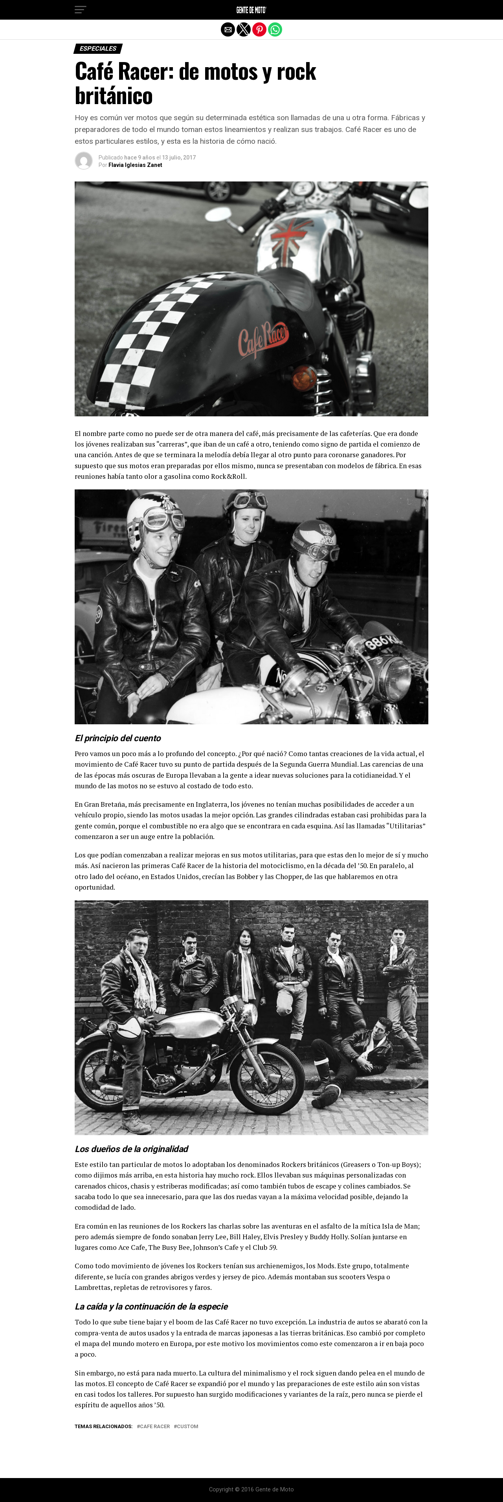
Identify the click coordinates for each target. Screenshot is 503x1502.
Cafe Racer (155, 1426)
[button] (80, 10)
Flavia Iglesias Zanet (135, 165)
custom (187, 1426)
